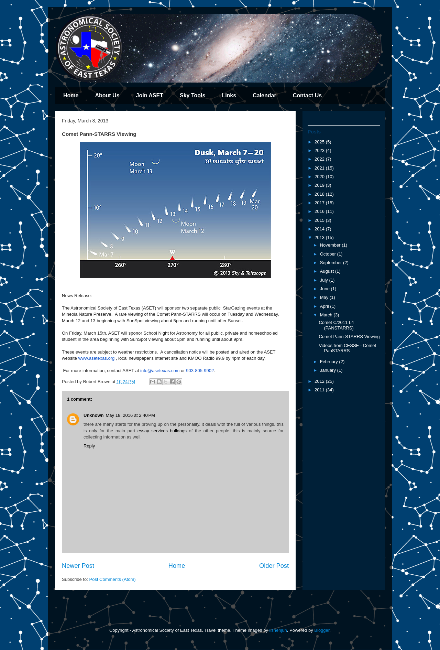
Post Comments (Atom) (112, 579)
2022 (320, 159)
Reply (89, 445)
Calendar (264, 95)
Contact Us (307, 95)
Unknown (94, 415)
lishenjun (278, 630)
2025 (320, 141)
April (325, 306)
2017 (320, 202)
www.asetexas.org (96, 358)
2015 (320, 220)
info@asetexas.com (159, 370)
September (331, 262)
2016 (320, 211)
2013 (320, 237)
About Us (107, 95)
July (324, 280)
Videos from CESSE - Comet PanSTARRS (347, 348)
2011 (320, 389)
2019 (320, 185)
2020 (320, 176)
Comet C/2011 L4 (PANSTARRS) (336, 325)
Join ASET (149, 95)
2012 (320, 381)
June (325, 288)
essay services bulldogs (162, 430)
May (325, 297)
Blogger (321, 630)
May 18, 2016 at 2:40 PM (130, 415)
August (327, 271)
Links (229, 95)
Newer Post (78, 565)
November (331, 245)
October (328, 254)
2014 (320, 228)
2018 (320, 194)
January (328, 370)
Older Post (274, 565)
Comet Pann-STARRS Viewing (349, 336)
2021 (320, 168)
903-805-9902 (200, 370)
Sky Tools (192, 95)
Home (70, 95)
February (329, 361)
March (327, 314)
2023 (320, 150)
